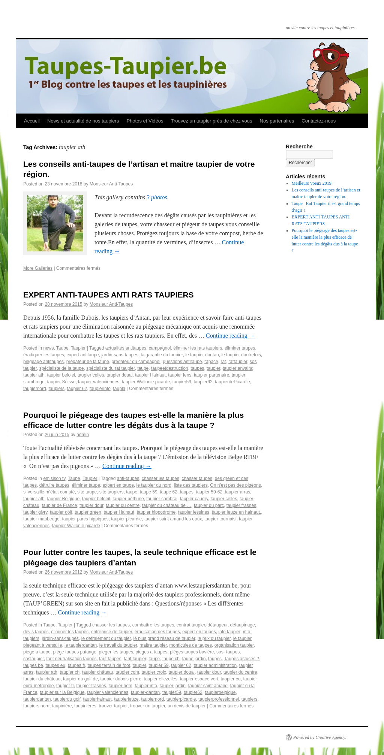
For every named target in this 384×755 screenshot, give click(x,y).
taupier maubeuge (41, 519)
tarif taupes (110, 658)
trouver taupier (113, 706)
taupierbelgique (220, 692)
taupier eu (230, 679)
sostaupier (33, 658)
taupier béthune (128, 498)
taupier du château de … (166, 505)
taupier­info (100, 388)
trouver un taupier (147, 706)
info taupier (229, 631)
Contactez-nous (319, 121)
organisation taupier (234, 645)
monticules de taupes (191, 645)
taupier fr (65, 685)
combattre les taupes (153, 625)
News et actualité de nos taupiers (83, 121)
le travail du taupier (118, 645)
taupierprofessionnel (218, 699)
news (48, 348)
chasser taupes (197, 478)
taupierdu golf (67, 699)
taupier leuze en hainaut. (236, 512)
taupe (142, 368)
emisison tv (54, 478)
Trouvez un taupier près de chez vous (211, 121)
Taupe (62, 348)
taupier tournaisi (220, 519)
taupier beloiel (61, 375)
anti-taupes (128, 478)
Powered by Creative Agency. (319, 737)
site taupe (87, 492)
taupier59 (181, 381)
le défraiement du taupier (106, 638)
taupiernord (34, 388)
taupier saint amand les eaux (173, 519)
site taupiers (111, 492)
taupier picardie (126, 519)
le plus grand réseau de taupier (164, 638)
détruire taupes (54, 485)
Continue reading (230, 335)
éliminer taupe (86, 485)
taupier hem (120, 685)
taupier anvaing (238, 368)
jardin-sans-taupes (119, 354)
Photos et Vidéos (144, 121)
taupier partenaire (211, 375)
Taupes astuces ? (241, 658)
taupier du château (41, 679)
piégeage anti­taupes (43, 361)
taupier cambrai (161, 498)
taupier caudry (194, 498)
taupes (197, 368)
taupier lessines (193, 512)
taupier (213, 368)
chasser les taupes (160, 478)
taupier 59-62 (209, 492)
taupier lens (179, 375)
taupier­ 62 (77, 388)
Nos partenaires (277, 121)
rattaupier (237, 361)
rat (223, 361)
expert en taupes (199, 631)
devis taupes (35, 631)
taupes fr (76, 665)
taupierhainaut (97, 699)
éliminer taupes (240, 348)
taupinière (62, 706)
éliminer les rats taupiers (197, 348)
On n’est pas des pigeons (235, 485)
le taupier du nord (153, 485)
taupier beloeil (96, 498)
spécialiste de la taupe (61, 368)
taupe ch (171, 658)
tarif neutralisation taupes (71, 658)
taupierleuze (126, 699)
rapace (211, 361)
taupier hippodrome (156, 512)
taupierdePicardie (232, 381)
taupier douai (119, 375)
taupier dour (91, 505)
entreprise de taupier (111, 631)
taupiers (56, 388)
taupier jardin (173, 685)
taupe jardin (194, 658)
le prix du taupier (214, 638)
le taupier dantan (202, 354)
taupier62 (203, 381)
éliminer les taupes (69, 631)
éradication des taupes (157, 631)
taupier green (88, 512)
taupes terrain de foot (108, 665)
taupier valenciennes (98, 381)
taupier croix (154, 672)
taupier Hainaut (150, 375)
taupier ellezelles (160, 679)
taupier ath (34, 375)
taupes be (33, 665)
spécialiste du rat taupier (110, 368)
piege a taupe (37, 652)
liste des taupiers (191, 485)
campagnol (160, 348)
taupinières (85, 706)
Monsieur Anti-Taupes (111, 184)
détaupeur (218, 625)
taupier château (97, 672)
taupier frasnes (241, 505)
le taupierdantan (80, 645)
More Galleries (37, 268)
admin (82, 434)
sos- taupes (228, 652)
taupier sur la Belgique (62, 692)
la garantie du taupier (162, 354)
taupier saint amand (208, 685)
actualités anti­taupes (125, 348)
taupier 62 (181, 665)
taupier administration (215, 665)
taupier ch (70, 672)
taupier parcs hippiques (85, 519)
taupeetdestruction (169, 368)
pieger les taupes (116, 652)
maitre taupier (153, 645)
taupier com (127, 672)
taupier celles (91, 375)
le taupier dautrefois (241, 354)
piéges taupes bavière (192, 652)
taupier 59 (158, 665)
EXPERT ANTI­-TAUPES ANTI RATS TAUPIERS (108, 294)
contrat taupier (191, 625)
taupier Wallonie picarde (146, 381)
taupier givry (35, 512)
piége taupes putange (74, 652)
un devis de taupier (187, 706)
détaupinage (242, 625)
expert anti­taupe (82, 354)
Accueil (32, 121)
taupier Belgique (63, 498)
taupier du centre (123, 505)
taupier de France (59, 505)
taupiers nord (36, 706)
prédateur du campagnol (136, 361)
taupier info (146, 685)
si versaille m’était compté (49, 492)
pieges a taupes (152, 652)
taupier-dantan (145, 692)
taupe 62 (168, 492)
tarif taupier (135, 658)
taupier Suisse (61, 381)
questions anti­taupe (182, 361)
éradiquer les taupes (43, 354)
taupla (119, 388)
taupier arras (237, 492)
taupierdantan (37, 699)
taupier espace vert (199, 679)
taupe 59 (149, 492)
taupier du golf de (80, 679)
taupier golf (61, 512)
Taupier (78, 348)
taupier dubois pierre (120, 679)
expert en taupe (118, 485)
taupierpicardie (181, 699)
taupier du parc (209, 505)
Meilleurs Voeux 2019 (312, 183)
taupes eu (55, 665)
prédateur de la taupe (87, 361)
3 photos (157, 197)
